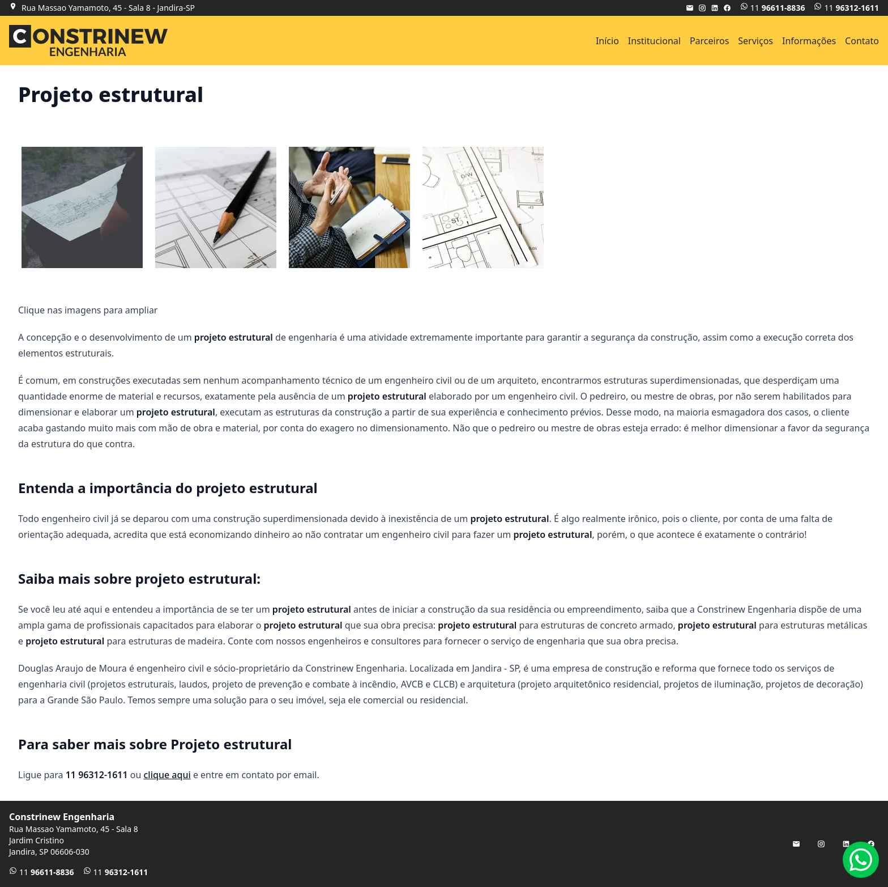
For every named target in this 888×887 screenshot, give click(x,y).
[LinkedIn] (715, 8)
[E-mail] (690, 8)
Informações (809, 41)
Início (607, 41)
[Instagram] (702, 8)
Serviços (755, 41)
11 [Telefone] (846, 8)
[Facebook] (727, 8)
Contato (862, 41)
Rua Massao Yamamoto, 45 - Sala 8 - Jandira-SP (108, 7)
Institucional (654, 41)
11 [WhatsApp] (772, 8)
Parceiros (709, 41)
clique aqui (167, 775)
